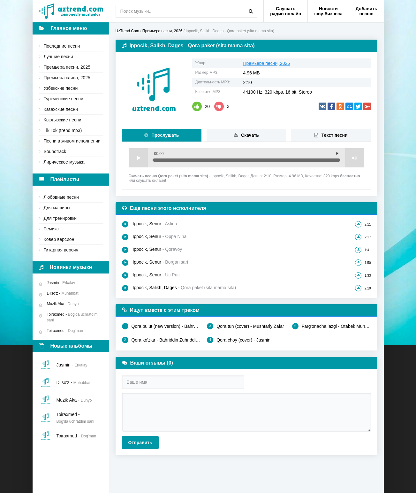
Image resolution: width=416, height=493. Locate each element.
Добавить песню (366, 11)
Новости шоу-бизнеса (328, 11)
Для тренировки (60, 218)
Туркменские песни (63, 98)
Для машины (57, 207)
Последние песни (62, 46)
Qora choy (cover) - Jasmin (238, 340)
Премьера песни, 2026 (266, 63)
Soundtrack (55, 151)
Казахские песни (61, 109)
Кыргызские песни (62, 119)
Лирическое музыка (64, 162)
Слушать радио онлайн (285, 11)
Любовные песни (61, 197)
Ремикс (51, 228)
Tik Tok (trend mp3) (63, 130)
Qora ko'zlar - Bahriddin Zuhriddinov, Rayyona (161, 340)
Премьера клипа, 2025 (67, 77)
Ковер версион (59, 239)
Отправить (140, 442)
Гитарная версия (61, 249)
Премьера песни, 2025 (67, 67)
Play (138, 157)
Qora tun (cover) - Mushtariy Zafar (245, 326)
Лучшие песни (58, 56)
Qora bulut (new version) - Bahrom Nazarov (161, 326)
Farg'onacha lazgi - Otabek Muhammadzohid (331, 326)
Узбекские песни (61, 88)
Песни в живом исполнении (72, 140)
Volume (354, 157)
